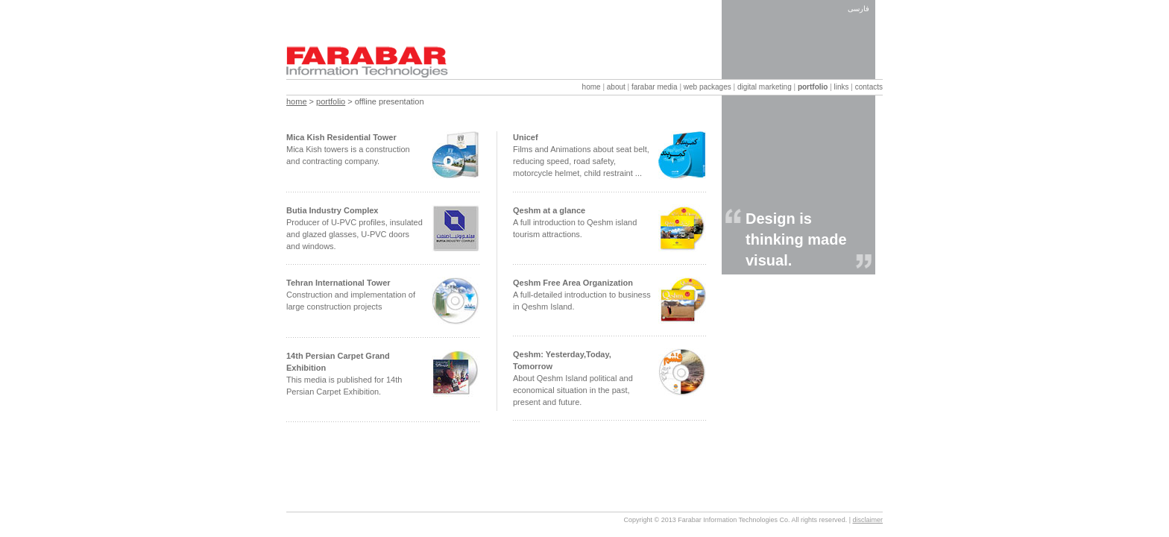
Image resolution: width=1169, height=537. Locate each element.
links (841, 87)
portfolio (813, 87)
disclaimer (867, 520)
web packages (707, 87)
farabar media (654, 87)
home (591, 87)
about (616, 87)
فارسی (858, 8)
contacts (869, 87)
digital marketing (764, 87)
